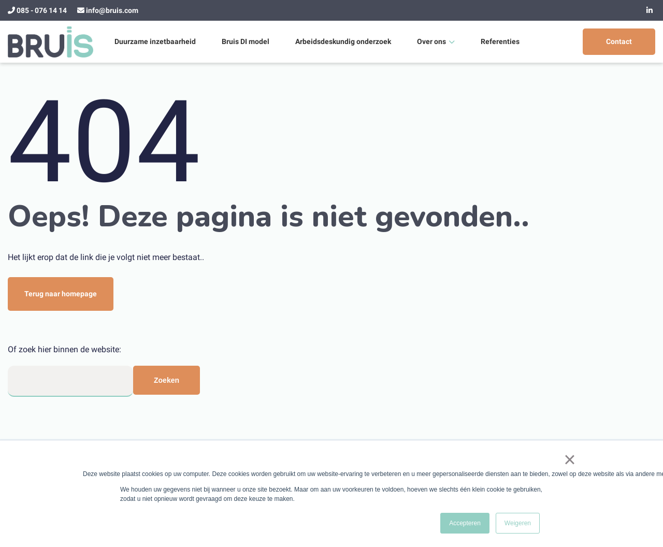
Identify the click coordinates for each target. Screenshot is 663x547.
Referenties (500, 41)
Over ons (431, 41)
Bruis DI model (245, 41)
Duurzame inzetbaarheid (155, 41)
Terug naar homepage (60, 294)
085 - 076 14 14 (42, 10)
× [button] (569, 459)
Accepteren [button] (465, 523)
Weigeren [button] (518, 523)
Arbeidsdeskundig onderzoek (343, 41)
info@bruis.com (112, 10)
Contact (619, 41)
